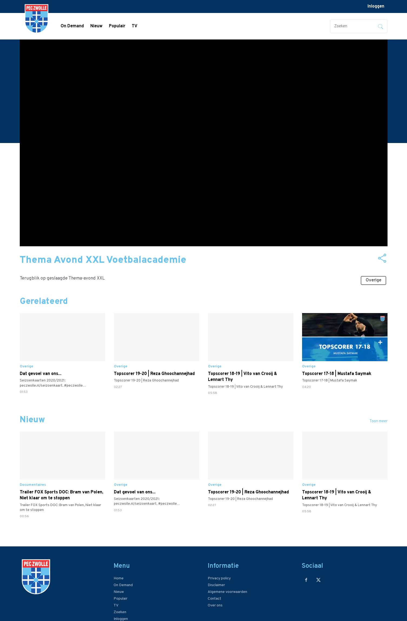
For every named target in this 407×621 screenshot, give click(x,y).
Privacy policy (219, 578)
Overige (375, 279)
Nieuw (96, 26)
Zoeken (120, 612)
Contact (214, 598)
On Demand (72, 26)
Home (119, 578)
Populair (117, 26)
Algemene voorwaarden (227, 592)
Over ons (215, 605)
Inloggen (376, 6)
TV (134, 26)
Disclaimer (216, 585)
